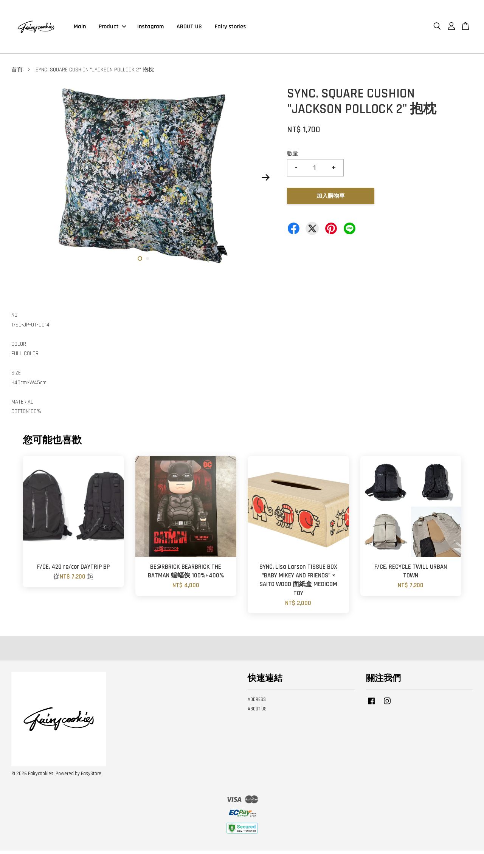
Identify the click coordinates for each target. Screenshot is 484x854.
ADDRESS (257, 703)
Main (80, 28)
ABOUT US (189, 28)
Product (112, 28)
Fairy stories (230, 28)
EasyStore (91, 777)
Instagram (150, 28)
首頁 (17, 73)
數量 (292, 157)
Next (265, 180)
